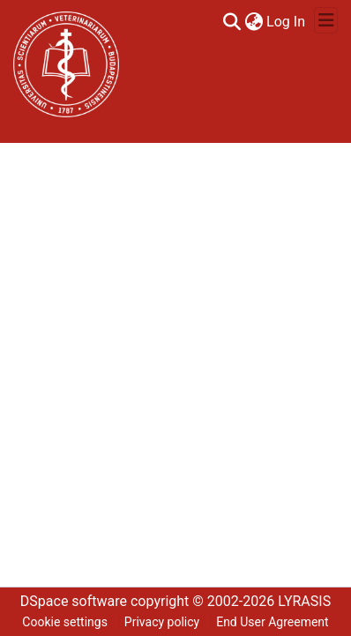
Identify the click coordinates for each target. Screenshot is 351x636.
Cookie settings (65, 622)
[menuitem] (254, 22)
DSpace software (73, 601)
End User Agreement (272, 622)
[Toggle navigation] (326, 20)
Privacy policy (161, 622)
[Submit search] (231, 22)
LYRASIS (304, 601)
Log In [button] (286, 21)
